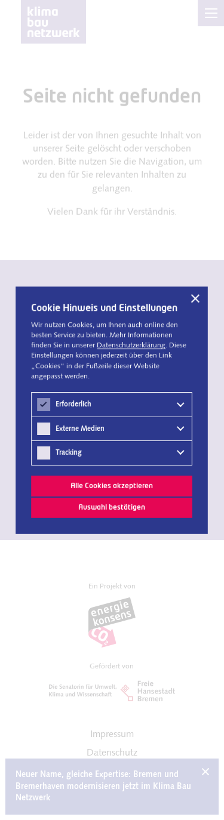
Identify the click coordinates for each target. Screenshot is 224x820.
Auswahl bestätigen (112, 507)
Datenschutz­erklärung (131, 345)
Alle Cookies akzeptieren (112, 485)
